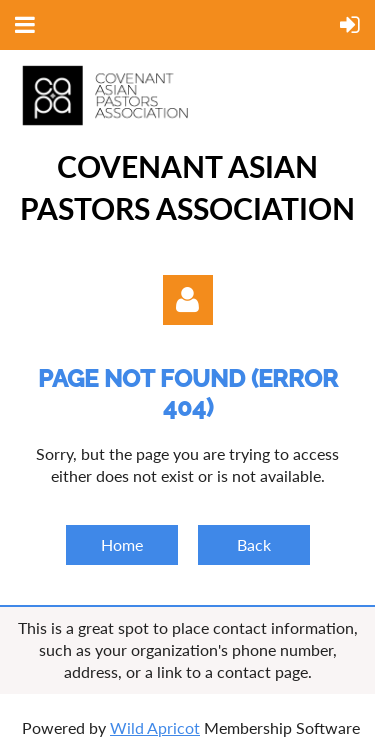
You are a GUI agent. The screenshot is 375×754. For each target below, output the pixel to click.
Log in (188, 300)
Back (254, 544)
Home (122, 544)
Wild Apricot (155, 727)
